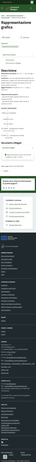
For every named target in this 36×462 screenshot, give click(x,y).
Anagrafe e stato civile (8, 288)
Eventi (3, 334)
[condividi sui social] (5, 37)
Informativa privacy (7, 414)
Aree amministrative (7, 256)
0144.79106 (11, 352)
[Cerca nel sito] (30, 8)
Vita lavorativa (5, 310)
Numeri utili (4, 373)
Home (3, 16)
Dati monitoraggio (6, 452)
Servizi (23, 452)
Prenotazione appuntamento (10, 430)
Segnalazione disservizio (9, 427)
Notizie (3, 321)
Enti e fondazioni (6, 262)
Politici (3, 271)
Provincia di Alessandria (8, 408)
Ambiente (4, 285)
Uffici (2, 274)
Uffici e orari (5, 370)
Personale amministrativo (9, 268)
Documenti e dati (6, 259)
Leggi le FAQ (5, 425)
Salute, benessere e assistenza (11, 304)
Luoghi (3, 331)
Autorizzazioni (5, 291)
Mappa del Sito (26, 454)
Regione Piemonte (7, 2)
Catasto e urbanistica (8, 294)
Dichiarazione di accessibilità (10, 420)
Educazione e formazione (9, 297)
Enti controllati (5, 18)
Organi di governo (6, 265)
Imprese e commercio (8, 301)
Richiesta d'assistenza (8, 432)
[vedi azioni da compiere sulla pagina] (24, 37)
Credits (11, 454)
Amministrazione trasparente (14, 16)
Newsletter (4, 445)
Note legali (4, 417)
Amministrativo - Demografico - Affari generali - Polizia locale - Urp (17, 365)
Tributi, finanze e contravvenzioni (11, 307)
